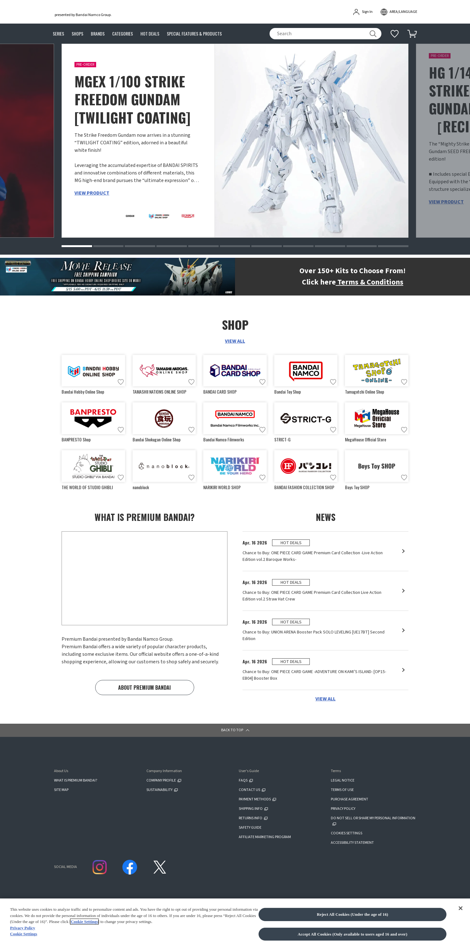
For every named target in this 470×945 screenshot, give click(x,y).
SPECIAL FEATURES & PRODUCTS (194, 33)
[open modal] (398, 12)
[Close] (460, 911)
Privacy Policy (22, 930)
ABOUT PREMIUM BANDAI (144, 693)
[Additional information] (395, 34)
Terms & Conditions (369, 283)
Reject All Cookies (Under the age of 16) (352, 917)
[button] (77, 247)
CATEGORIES (122, 33)
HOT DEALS (149, 33)
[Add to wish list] (120, 383)
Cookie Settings (84, 924)
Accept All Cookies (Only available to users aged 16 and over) (352, 936)
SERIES (58, 33)
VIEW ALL (235, 342)
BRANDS (98, 33)
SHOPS (77, 33)
